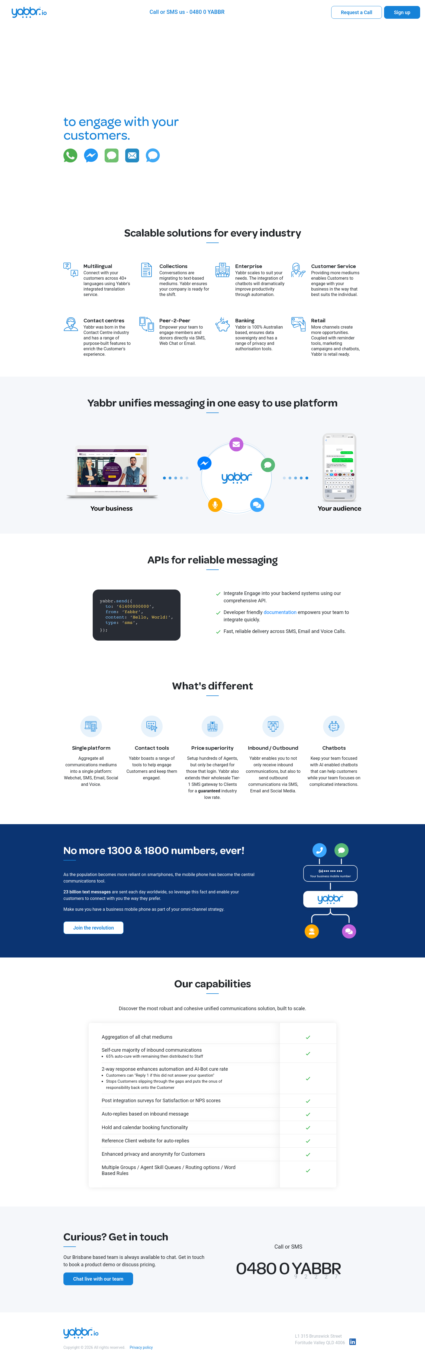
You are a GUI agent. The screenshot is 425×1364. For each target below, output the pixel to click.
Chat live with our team (98, 1279)
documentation (280, 612)
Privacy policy (141, 1347)
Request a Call (356, 12)
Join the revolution (93, 928)
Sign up (402, 12)
